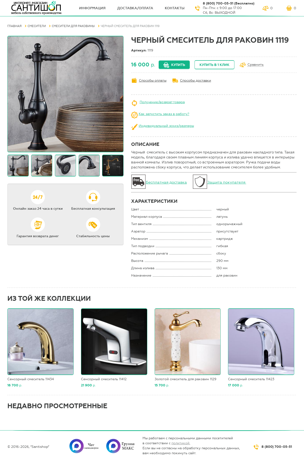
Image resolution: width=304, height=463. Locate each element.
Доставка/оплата (135, 8)
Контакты (175, 8)
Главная (14, 26)
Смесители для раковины (73, 26)
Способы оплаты (152, 81)
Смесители (37, 26)
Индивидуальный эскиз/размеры (166, 126)
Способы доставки (195, 81)
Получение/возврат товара (162, 102)
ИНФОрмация (92, 8)
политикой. (180, 443)
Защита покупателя (226, 182)
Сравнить (255, 65)
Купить (178, 65)
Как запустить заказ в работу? (164, 114)
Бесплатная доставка (166, 182)
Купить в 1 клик (214, 65)
